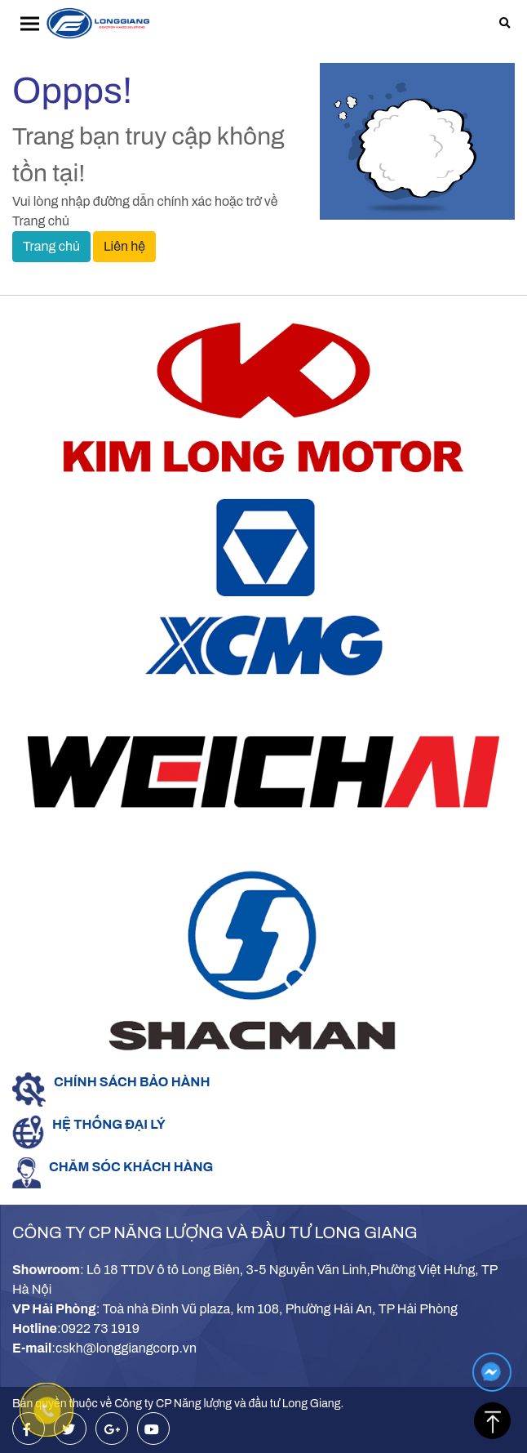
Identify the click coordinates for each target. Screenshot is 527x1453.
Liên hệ (124, 246)
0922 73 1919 (100, 1328)
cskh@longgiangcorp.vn (126, 1348)
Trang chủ (51, 246)
